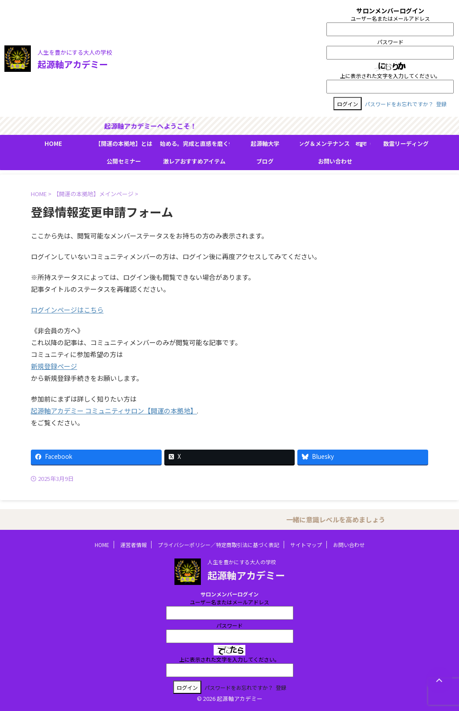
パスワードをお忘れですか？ (399, 104)
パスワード (390, 41)
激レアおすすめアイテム (194, 161)
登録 (441, 104)
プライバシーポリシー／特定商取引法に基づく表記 (218, 544)
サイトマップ (306, 544)
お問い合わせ (335, 161)
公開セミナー (124, 161)
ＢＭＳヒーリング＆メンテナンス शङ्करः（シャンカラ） (335, 143)
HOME (53, 143)
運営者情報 (133, 544)
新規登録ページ (54, 366)
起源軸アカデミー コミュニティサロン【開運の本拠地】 (114, 410)
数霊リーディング (406, 143)
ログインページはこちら (67, 309)
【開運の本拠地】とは (123, 143)
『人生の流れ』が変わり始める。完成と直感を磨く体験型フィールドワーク (194, 143)
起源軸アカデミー (72, 64)
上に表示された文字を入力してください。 (390, 75)
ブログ (265, 161)
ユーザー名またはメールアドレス (390, 18)
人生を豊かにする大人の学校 (241, 562)
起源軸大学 (265, 143)
